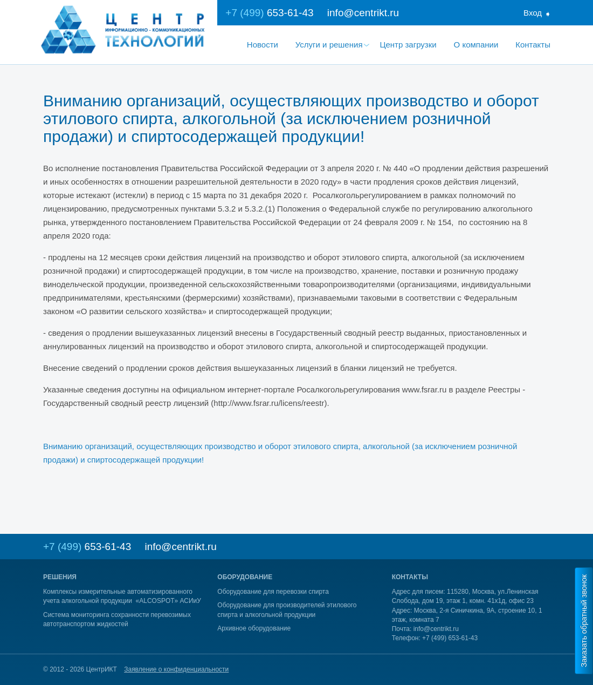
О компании (476, 44)
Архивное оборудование (254, 628)
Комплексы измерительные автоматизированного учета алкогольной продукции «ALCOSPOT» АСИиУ (122, 596)
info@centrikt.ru (363, 12)
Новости (262, 44)
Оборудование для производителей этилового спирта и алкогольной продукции (286, 609)
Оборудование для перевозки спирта (273, 591)
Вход (532, 12)
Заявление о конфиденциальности (176, 669)
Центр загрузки (408, 44)
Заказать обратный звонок (584, 620)
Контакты (532, 44)
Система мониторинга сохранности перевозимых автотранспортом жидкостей (117, 619)
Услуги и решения (329, 44)
